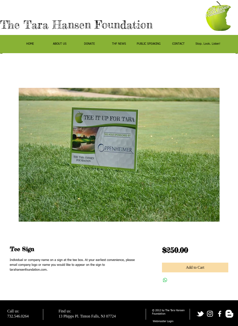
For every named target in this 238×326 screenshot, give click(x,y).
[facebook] (220, 314)
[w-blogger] (229, 314)
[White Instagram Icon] (210, 314)
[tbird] (200, 314)
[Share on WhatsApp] (165, 280)
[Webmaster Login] (163, 321)
